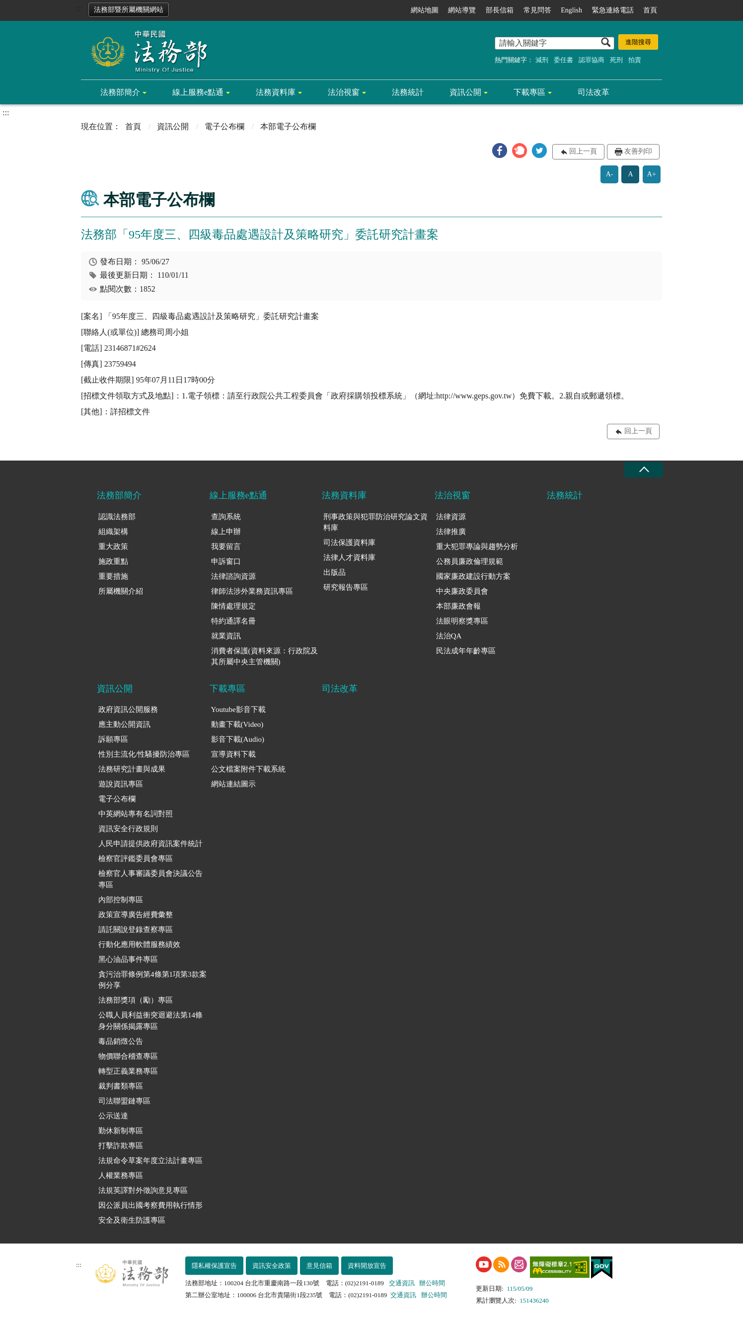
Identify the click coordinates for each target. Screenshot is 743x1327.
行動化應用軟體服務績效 (139, 944)
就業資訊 (226, 636)
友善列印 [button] (638, 151)
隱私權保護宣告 (214, 1265)
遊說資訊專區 (120, 784)
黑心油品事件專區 (128, 959)
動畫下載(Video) (237, 724)
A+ (651, 174)
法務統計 (408, 92)
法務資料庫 (276, 92)
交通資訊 (402, 1283)
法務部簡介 (120, 92)
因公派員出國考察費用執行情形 (150, 1205)
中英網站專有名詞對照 (135, 814)
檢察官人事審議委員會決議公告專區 (150, 879)
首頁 (650, 10)
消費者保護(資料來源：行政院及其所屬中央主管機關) (264, 656)
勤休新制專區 (120, 1131)
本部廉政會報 (458, 606)
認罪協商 (591, 60)
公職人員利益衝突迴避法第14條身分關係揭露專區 (150, 1020)
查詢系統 (226, 517)
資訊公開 (465, 92)
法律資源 (451, 517)
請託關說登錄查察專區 (135, 930)
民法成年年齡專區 (466, 651)
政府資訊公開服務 (128, 709)
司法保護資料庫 (349, 542)
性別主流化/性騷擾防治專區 (144, 754)
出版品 (334, 572)
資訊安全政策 (271, 1265)
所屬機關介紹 (120, 591)
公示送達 (113, 1116)
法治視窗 (344, 92)
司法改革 (593, 92)
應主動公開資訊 (124, 724)
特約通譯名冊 (233, 621)
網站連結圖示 (233, 784)
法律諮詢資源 (233, 576)
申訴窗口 (226, 561)
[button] (499, 150)
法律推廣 (451, 532)
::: (79, 8)
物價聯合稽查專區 (128, 1056)
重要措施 (113, 576)
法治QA (449, 636)
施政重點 (113, 561)
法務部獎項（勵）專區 (135, 1000)
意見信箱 (319, 1265)
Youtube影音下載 (238, 709)
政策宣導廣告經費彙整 (135, 915)
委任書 (563, 60)
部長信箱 (500, 10)
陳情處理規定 (233, 606)
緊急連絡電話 (613, 10)
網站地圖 (425, 10)
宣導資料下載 (233, 754)
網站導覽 (462, 10)
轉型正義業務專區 (128, 1071)
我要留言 (226, 546)
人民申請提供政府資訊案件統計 (150, 844)
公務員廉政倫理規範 (469, 561)
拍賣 (634, 60)
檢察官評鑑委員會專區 (135, 858)
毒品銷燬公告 (120, 1041)
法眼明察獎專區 (462, 621)
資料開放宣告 (367, 1265)
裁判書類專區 (120, 1086)
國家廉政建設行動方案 (473, 576)
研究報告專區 (345, 587)
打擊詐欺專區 (120, 1146)
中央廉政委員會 (462, 591)
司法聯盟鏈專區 (124, 1101)
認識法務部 (117, 517)
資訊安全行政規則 (128, 829)
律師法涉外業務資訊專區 (252, 591)
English (571, 10)
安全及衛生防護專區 (131, 1220)
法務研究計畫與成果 (131, 769)
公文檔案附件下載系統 (248, 769)
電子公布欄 (224, 126)
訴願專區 (113, 739)
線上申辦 (226, 532)
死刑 (616, 60)
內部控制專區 (120, 900)
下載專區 (529, 92)
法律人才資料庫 (349, 557)
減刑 (541, 60)
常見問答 (537, 10)
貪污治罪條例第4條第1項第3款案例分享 (152, 980)
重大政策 (113, 546)
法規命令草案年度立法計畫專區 (150, 1161)
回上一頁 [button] (583, 151)
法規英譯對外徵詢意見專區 (143, 1190)
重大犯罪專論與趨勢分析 (477, 546)
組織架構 (113, 532)
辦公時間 (432, 1283)
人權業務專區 (120, 1175)
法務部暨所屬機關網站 (128, 9)
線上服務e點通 (197, 92)
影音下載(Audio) (238, 739)
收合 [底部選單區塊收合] (643, 469)
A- (609, 174)
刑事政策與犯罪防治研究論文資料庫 (375, 522)
